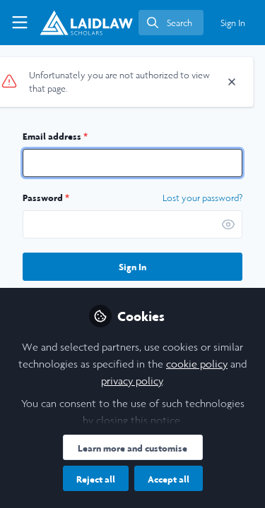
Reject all (95, 479)
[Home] (86, 23)
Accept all (168, 479)
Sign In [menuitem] (232, 23)
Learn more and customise (132, 448)
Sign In (132, 266)
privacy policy (132, 380)
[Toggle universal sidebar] (20, 22)
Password (46, 197)
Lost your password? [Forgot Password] (202, 198)
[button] (228, 224)
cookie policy (197, 363)
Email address (55, 136)
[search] (171, 22)
